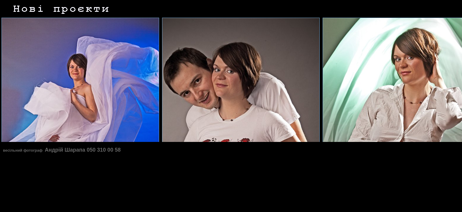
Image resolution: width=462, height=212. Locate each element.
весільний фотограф (23, 150)
